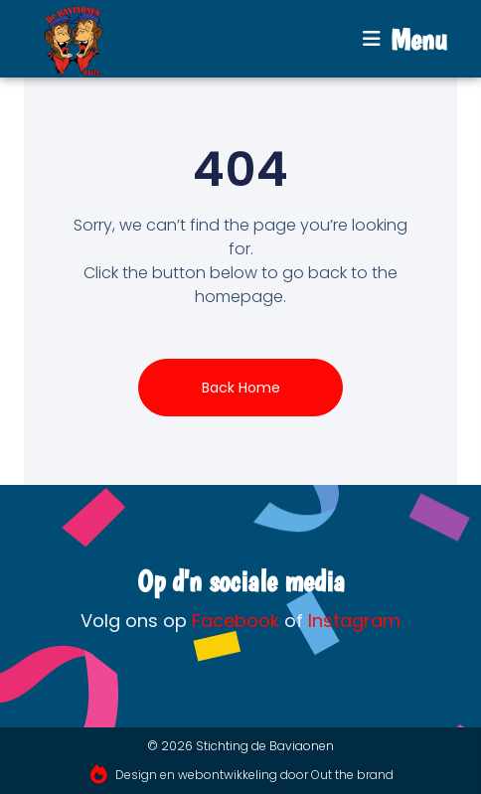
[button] (405, 39)
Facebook (235, 620)
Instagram (354, 620)
